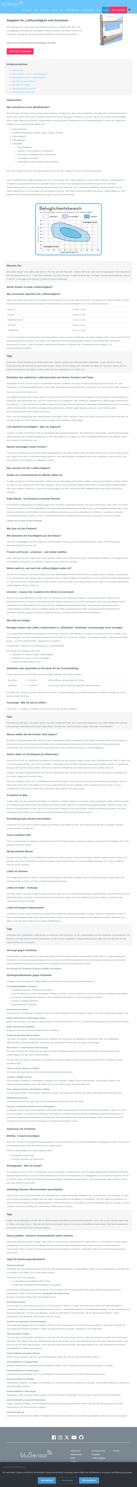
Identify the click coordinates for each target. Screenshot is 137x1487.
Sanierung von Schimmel (23, 92)
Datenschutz (76, 1454)
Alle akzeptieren (89, 1480)
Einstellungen (67, 1480)
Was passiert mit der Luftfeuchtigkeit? (28, 77)
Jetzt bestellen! (118, 10)
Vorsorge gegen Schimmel (24, 88)
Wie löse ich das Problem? (24, 81)
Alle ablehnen (47, 1480)
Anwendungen (72, 10)
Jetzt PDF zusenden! (20, 51)
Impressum (75, 1451)
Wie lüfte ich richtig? (21, 85)
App (36, 10)
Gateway (45, 10)
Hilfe (98, 10)
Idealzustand (17, 70)
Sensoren (26, 10)
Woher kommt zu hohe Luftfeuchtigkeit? (29, 74)
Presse (116, 1451)
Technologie (88, 10)
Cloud (54, 10)
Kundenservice (98, 1451)
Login (106, 10)
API (61, 10)
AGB (73, 1458)
